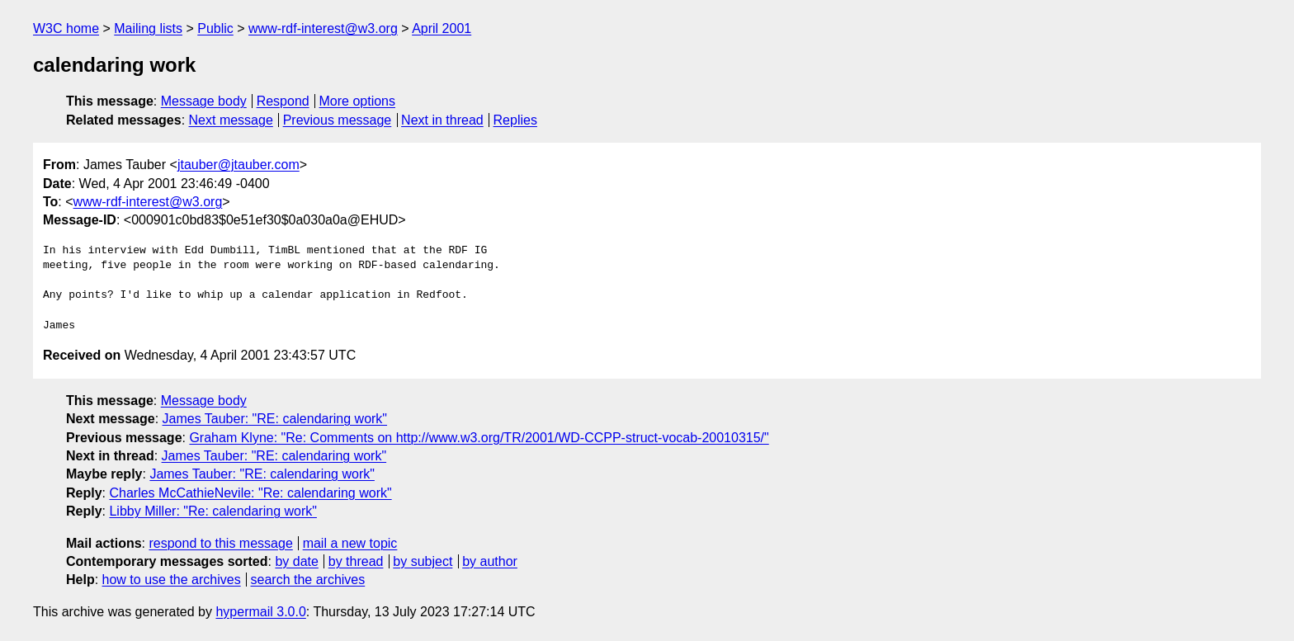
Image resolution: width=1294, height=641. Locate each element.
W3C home (66, 28)
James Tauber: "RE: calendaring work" (275, 419)
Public (215, 28)
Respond (283, 101)
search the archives (308, 580)
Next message (231, 120)
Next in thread (442, 120)
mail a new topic (350, 543)
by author (489, 561)
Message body (204, 101)
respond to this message (220, 543)
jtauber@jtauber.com (238, 165)
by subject (422, 561)
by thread (356, 561)
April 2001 (441, 28)
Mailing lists (148, 28)
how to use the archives (171, 580)
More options (357, 101)
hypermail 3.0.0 (260, 612)
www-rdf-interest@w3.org (323, 28)
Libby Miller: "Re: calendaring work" (212, 511)
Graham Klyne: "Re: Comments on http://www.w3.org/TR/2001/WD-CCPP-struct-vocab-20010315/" (478, 438)
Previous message (337, 120)
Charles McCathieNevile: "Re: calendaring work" (250, 493)
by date (296, 561)
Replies (515, 120)
